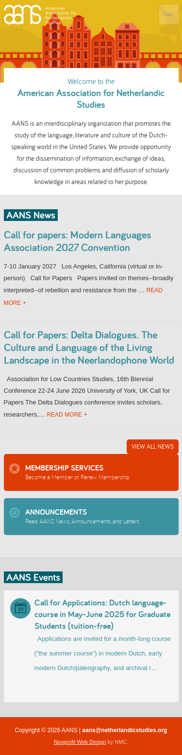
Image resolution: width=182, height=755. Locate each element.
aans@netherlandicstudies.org (124, 730)
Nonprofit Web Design (80, 742)
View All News (153, 446)
